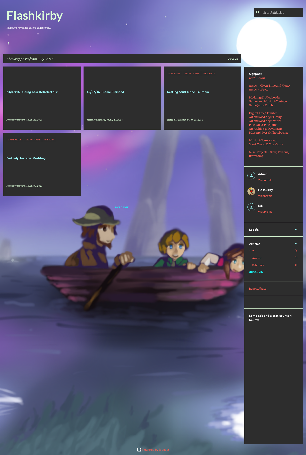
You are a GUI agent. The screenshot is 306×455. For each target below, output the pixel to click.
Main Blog (13, 43)
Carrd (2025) (257, 78)
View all (233, 59)
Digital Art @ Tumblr (263, 113)
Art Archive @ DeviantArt (265, 128)
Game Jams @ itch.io (262, 105)
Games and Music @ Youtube (268, 101)
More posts (122, 207)
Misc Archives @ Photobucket (268, 132)
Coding (88, 43)
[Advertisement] (277, 380)
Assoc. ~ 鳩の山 (259, 89)
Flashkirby (34, 15)
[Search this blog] (282, 12)
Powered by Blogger (153, 449)
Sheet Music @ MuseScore (266, 144)
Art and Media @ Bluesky (265, 117)
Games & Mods (37, 43)
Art (57, 43)
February (258, 265)
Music (71, 43)
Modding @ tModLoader (264, 97)
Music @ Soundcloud (262, 140)
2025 (252, 251)
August (257, 258)
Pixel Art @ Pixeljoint (263, 125)
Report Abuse (257, 288)
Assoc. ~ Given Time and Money (270, 85)
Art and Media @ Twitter (265, 121)
